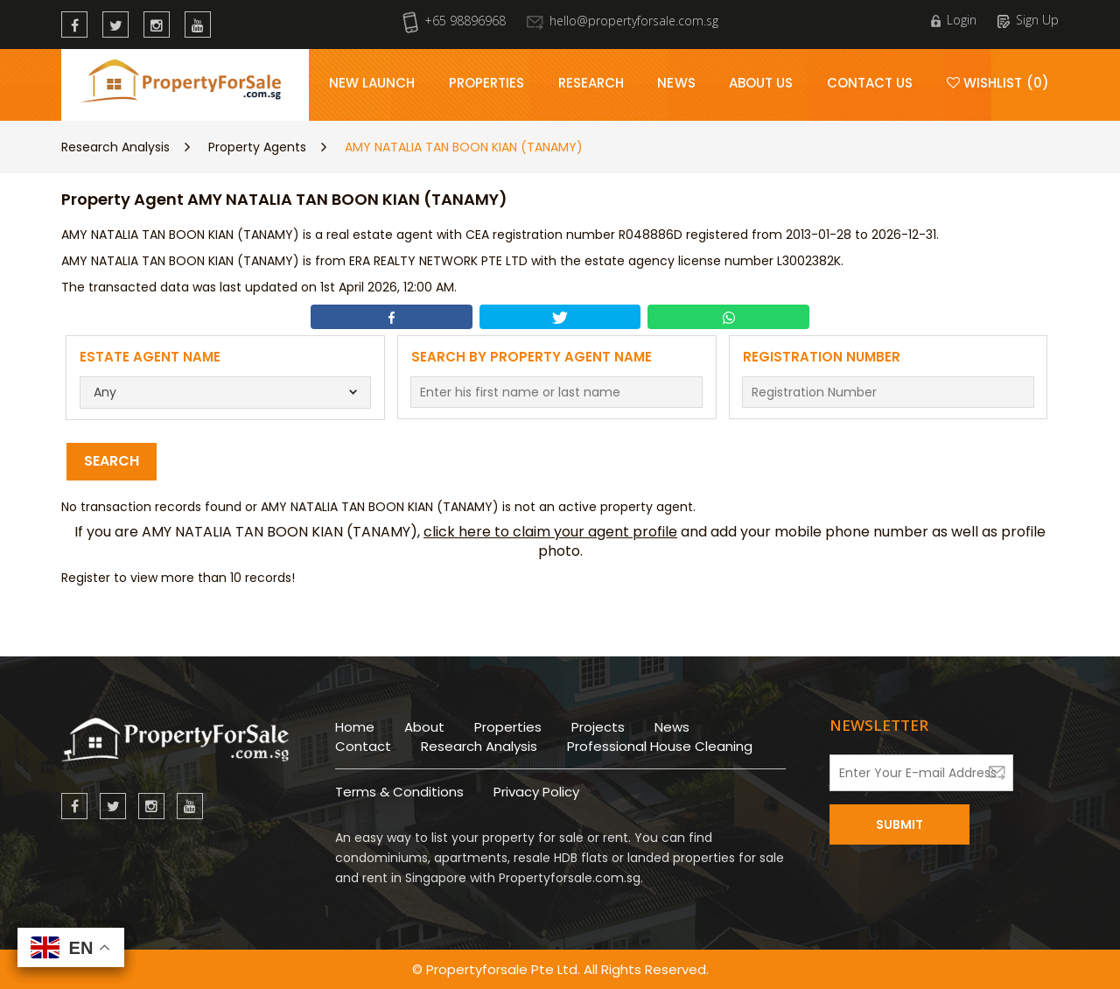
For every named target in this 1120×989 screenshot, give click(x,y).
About (424, 727)
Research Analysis (115, 147)
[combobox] (226, 392)
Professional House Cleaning (659, 746)
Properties (487, 83)
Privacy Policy (536, 791)
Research (591, 83)
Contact (363, 746)
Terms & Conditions (399, 791)
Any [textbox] (105, 392)
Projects (598, 727)
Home (354, 727)
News (676, 83)
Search (111, 461)
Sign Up (1028, 19)
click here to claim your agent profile (550, 532)
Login (953, 19)
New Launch (372, 83)
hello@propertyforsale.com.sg (622, 20)
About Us (761, 83)
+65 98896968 (454, 20)
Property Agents (257, 147)
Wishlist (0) (998, 83)
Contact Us (870, 83)
